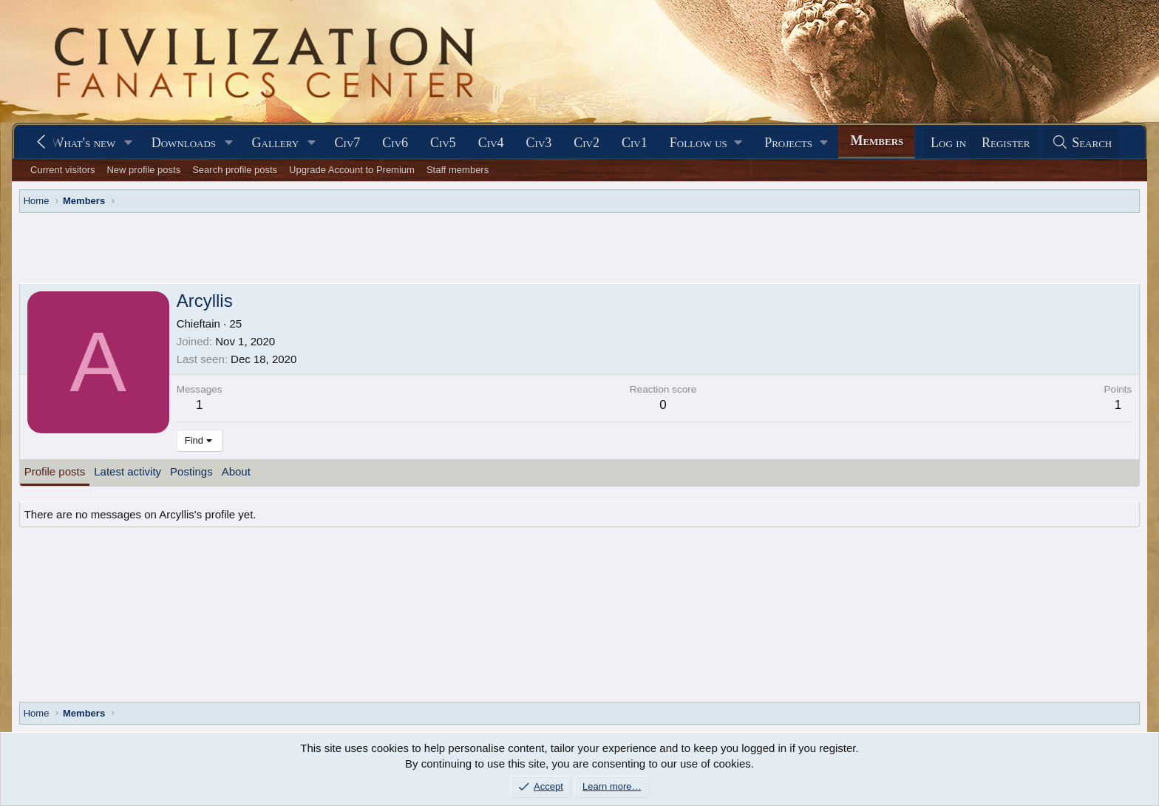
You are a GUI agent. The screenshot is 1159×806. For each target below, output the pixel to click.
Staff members (457, 169)
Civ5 (443, 142)
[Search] (1081, 143)
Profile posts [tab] (55, 471)
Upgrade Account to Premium (352, 169)
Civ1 (635, 142)
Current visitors (62, 169)
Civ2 (586, 142)
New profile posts (143, 169)
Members (876, 140)
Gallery (275, 142)
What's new (83, 142)
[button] (128, 143)
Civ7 (348, 142)
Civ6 (395, 142)
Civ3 (539, 142)
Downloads (184, 142)
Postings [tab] (191, 471)
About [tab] (236, 471)
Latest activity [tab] (127, 471)
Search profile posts (234, 169)
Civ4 (491, 142)
